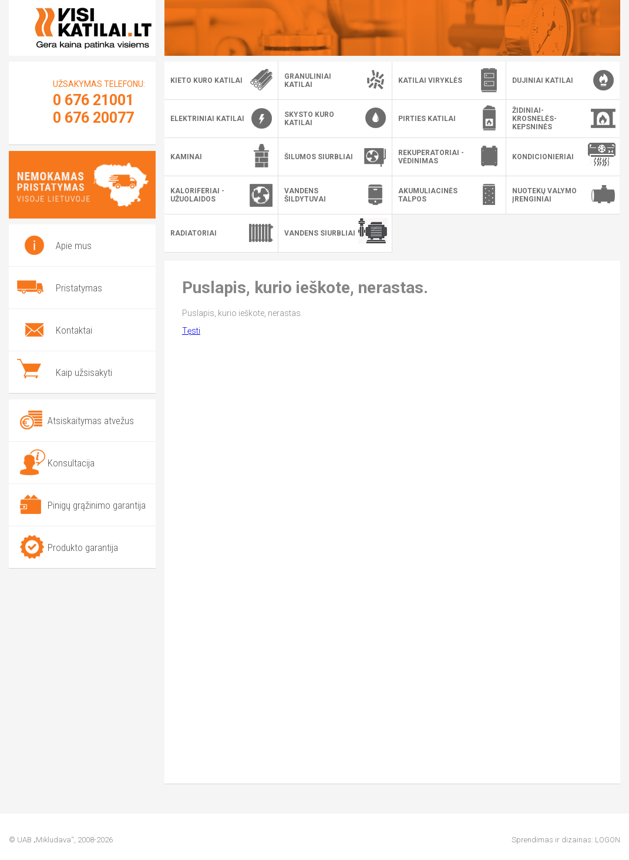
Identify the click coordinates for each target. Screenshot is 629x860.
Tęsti (191, 330)
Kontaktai (74, 330)
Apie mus (74, 245)
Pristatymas (79, 288)
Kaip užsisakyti (84, 372)
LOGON (607, 839)
